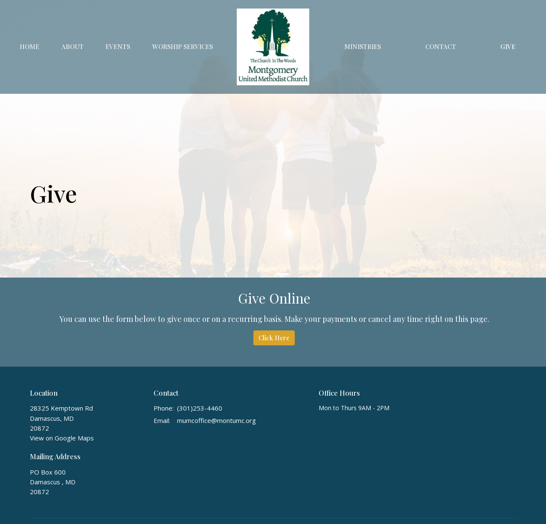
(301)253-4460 (199, 408)
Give (507, 46)
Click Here (274, 337)
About (72, 46)
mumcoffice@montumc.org (216, 420)
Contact (440, 46)
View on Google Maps (62, 438)
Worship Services (182, 46)
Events (117, 46)
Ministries (362, 46)
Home (29, 46)
